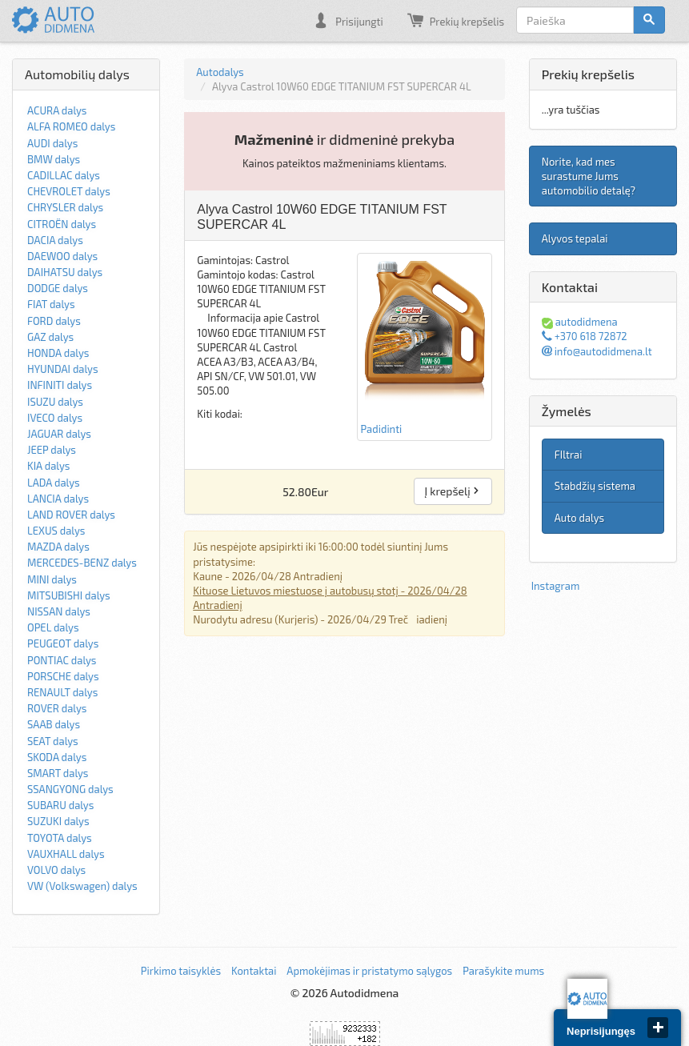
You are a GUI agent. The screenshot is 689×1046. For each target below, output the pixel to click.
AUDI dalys (52, 143)
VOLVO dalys (56, 870)
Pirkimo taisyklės (181, 970)
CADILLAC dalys (63, 175)
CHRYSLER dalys (65, 207)
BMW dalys (53, 159)
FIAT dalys (51, 304)
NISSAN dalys (58, 611)
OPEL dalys (53, 627)
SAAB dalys (53, 724)
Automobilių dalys (77, 74)
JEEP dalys (51, 449)
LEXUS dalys (56, 530)
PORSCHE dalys (63, 676)
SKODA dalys (56, 757)
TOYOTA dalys (59, 838)
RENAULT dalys (62, 692)
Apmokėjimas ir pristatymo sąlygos (369, 970)
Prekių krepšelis (455, 20)
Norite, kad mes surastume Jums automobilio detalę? (588, 176)
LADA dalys (53, 482)
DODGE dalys (57, 288)
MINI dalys (52, 579)
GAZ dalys (50, 337)
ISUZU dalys (55, 401)
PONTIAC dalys (61, 660)
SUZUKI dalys (58, 821)
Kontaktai (253, 970)
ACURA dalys (56, 110)
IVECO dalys (54, 417)
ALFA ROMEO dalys (71, 126)
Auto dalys (579, 517)
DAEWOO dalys (62, 256)
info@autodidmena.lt (597, 351)
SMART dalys (57, 773)
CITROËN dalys (61, 224)
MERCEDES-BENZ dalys (82, 562)
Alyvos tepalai (575, 238)
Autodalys (219, 72)
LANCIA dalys (58, 498)
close (657, 1027)
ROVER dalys (56, 708)
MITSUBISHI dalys (68, 595)
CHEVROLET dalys (68, 191)
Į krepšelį (452, 491)
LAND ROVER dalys (71, 514)
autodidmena (580, 321)
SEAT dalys (52, 741)
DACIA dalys (55, 240)
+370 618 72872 (584, 336)
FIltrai (569, 454)
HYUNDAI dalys (62, 369)
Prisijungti (348, 20)
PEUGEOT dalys (62, 643)
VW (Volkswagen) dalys (82, 886)
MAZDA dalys (58, 546)
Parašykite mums (503, 970)
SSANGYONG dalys (70, 789)
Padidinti (424, 346)
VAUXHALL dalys (66, 854)
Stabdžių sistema (595, 485)
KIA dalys (48, 465)
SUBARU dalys (60, 805)
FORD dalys (54, 321)
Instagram (555, 585)
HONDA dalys (58, 353)
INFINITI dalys (59, 385)
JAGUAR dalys (59, 433)
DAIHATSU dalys (64, 272)
